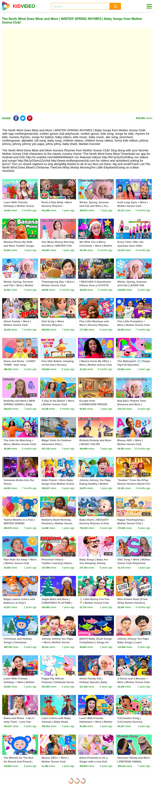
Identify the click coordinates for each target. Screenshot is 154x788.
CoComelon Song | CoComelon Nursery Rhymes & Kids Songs (131, 722)
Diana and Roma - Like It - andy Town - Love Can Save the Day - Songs (19, 722)
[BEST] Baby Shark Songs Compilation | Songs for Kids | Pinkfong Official (95, 642)
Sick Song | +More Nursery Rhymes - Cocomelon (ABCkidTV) (56, 325)
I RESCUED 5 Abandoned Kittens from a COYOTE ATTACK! (95, 285)
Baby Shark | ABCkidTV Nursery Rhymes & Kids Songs (94, 523)
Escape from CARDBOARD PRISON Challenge (93, 404)
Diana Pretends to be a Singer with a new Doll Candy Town (93, 761)
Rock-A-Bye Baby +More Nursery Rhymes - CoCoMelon (57, 206)
